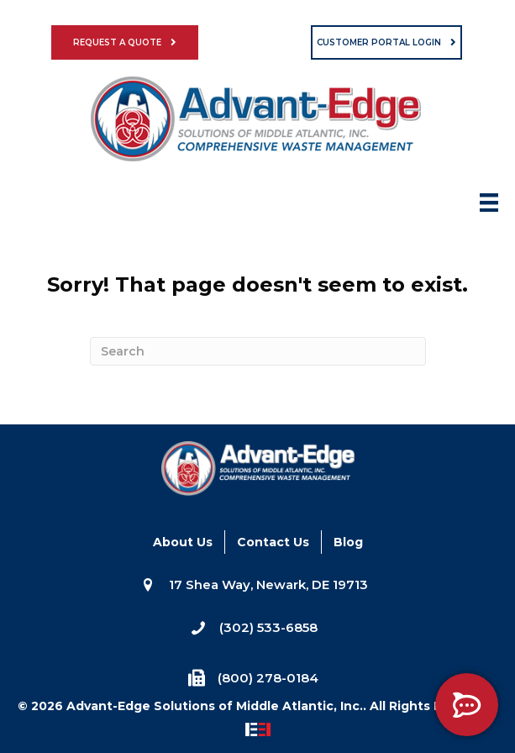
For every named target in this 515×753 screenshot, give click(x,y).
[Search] (258, 351)
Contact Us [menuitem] (273, 542)
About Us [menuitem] (183, 542)
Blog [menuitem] (348, 542)
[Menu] (489, 208)
